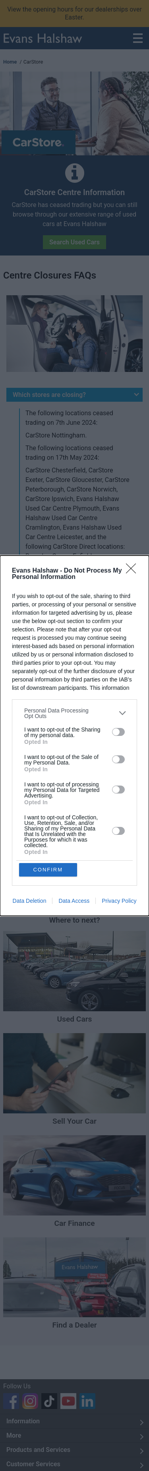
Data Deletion (29, 901)
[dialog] (74, 735)
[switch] (118, 732)
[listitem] (74, 713)
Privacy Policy (119, 901)
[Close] (133, 571)
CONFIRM (48, 870)
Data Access (73, 901)
